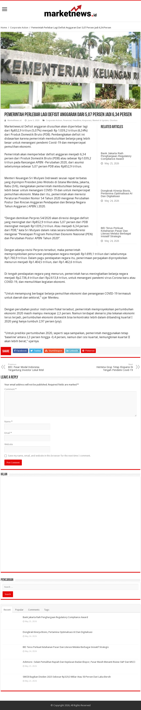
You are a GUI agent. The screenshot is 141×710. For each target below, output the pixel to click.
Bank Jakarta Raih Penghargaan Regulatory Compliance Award (116, 156)
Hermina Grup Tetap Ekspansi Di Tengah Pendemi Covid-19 (114, 367)
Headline (77, 120)
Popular (19, 609)
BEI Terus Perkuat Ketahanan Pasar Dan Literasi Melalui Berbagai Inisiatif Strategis (116, 232)
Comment (10, 389)
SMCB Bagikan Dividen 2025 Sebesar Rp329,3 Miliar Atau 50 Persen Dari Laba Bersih (67, 676)
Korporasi (86, 120)
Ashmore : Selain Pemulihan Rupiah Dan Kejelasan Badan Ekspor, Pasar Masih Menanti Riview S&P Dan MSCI (79, 662)
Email (8, 433)
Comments (33, 609)
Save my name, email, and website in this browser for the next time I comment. (49, 455)
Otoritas (114, 120)
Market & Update (101, 120)
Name (8, 421)
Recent (7, 609)
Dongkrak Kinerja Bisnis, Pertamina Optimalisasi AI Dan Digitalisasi (116, 193)
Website (8, 444)
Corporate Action (19, 27)
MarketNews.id (14, 120)
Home (4, 27)
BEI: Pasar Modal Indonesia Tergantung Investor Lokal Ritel (27, 367)
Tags (46, 609)
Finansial (67, 120)
